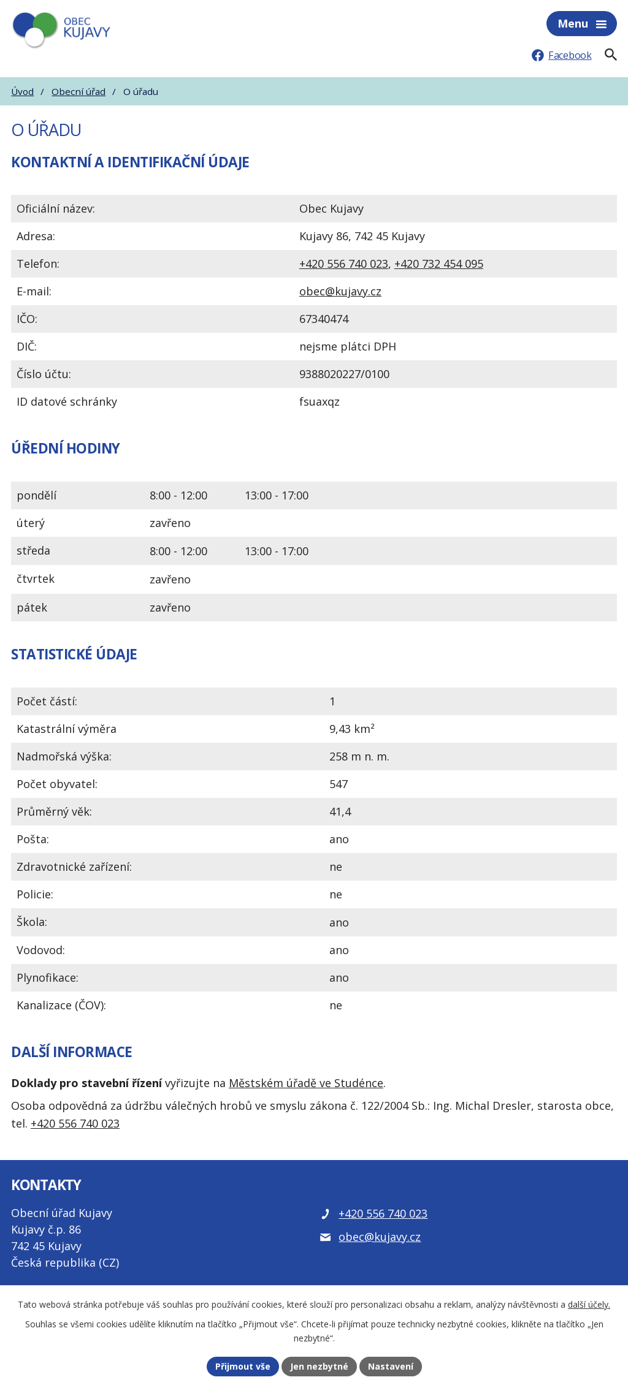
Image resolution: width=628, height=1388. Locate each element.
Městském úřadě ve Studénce (306, 1082)
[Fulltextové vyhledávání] (611, 54)
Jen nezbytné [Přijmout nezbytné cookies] (319, 1366)
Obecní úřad (78, 91)
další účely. (589, 1304)
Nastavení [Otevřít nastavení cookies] (390, 1366)
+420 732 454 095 (438, 263)
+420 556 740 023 (343, 263)
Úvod (22, 91)
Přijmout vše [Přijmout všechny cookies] (242, 1366)
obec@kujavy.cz (340, 291)
